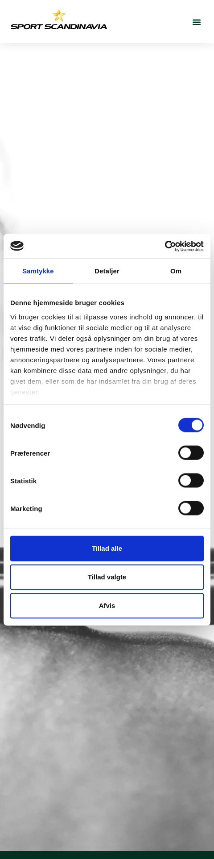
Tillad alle (107, 548)
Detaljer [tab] (107, 271)
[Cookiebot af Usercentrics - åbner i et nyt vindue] (165, 246)
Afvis (107, 605)
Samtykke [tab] (38, 271)
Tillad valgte (107, 577)
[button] (196, 22)
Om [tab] (175, 271)
